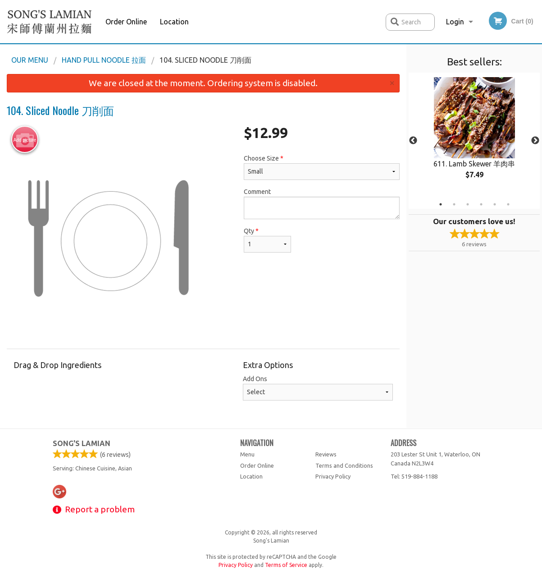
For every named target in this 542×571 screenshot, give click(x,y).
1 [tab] (440, 204)
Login (455, 22)
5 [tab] (494, 204)
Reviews (326, 454)
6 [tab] (508, 204)
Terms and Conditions (344, 465)
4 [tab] (481, 204)
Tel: (414, 476)
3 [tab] (467, 204)
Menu (247, 454)
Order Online (126, 22)
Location (174, 22)
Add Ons (318, 388)
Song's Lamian (81, 443)
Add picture (25, 140)
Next (535, 140)
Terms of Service (286, 565)
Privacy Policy (333, 476)
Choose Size (322, 167)
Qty (267, 240)
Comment (322, 203)
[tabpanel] (474, 135)
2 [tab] (454, 204)
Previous (413, 140)
